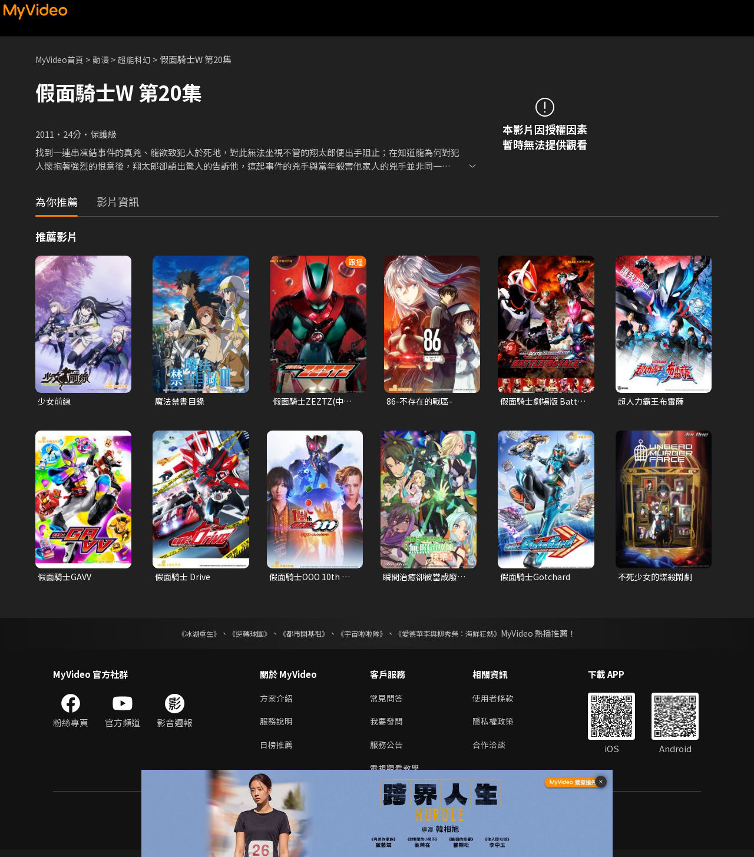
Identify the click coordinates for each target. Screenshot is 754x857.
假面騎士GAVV (66, 578)
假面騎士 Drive (184, 578)
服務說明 (277, 726)
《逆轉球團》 (236, 635)
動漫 (106, 59)
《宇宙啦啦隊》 (364, 635)
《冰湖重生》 (178, 635)
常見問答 (387, 701)
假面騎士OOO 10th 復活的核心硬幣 (312, 578)
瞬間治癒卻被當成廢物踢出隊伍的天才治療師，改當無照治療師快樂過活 (422, 578)
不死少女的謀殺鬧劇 (657, 578)
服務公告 (387, 751)
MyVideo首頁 (62, 59)
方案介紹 (277, 701)
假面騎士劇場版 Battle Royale (531, 401)
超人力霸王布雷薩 (653, 401)
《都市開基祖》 (298, 635)
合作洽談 (493, 751)
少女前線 (55, 401)
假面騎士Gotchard (537, 578)
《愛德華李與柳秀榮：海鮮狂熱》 (463, 635)
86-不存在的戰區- (421, 401)
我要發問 (387, 726)
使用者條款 (498, 701)
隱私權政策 (498, 726)
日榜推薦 (277, 751)
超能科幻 (142, 59)
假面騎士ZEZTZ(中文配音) (315, 401)
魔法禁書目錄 (181, 401)
